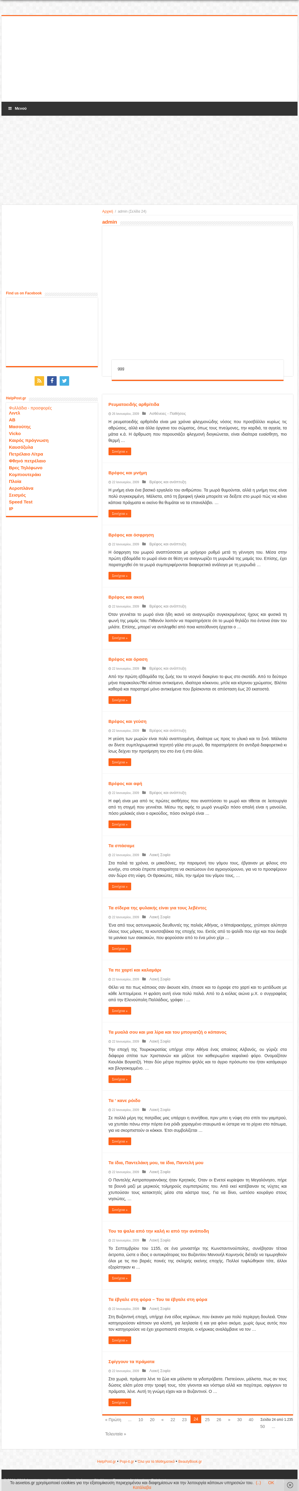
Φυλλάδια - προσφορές (30, 406)
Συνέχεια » (120, 451)
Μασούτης (20, 424)
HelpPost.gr (106, 1461)
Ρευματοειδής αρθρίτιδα (134, 404)
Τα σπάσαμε (122, 845)
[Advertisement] (149, 59)
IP (11, 506)
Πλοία (15, 479)
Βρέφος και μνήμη (128, 472)
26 (218, 1419)
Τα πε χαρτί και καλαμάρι (135, 969)
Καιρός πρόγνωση (29, 438)
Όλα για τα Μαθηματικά (156, 1461)
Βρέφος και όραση (128, 659)
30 (239, 1419)
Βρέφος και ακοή (126, 596)
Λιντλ (14, 411)
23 (184, 1419)
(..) (258, 1482)
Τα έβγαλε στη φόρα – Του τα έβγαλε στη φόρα (158, 1299)
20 (152, 1419)
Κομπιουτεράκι (25, 472)
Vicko (15, 431)
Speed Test (20, 500)
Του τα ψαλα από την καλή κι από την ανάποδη (159, 1230)
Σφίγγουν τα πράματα (132, 1361)
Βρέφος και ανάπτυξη (165, 482)
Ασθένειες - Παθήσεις (165, 413)
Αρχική (107, 211)
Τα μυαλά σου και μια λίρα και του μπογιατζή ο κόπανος (168, 1032)
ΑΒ (12, 417)
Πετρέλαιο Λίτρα (26, 452)
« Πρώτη (113, 1419)
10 (140, 1419)
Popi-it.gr (127, 1461)
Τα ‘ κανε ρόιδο (124, 1100)
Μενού (17, 108)
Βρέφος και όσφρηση (131, 534)
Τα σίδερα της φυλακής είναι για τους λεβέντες (158, 907)
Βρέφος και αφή (125, 783)
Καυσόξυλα (21, 445)
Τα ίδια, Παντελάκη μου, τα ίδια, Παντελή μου (156, 1162)
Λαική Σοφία (157, 855)
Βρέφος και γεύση (128, 721)
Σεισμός (17, 493)
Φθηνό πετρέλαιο (27, 459)
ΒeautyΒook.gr (190, 1461)
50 (262, 1426)
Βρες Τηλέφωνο (25, 465)
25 (207, 1419)
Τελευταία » (115, 1434)
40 (251, 1419)
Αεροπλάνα (21, 486)
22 (173, 1419)
